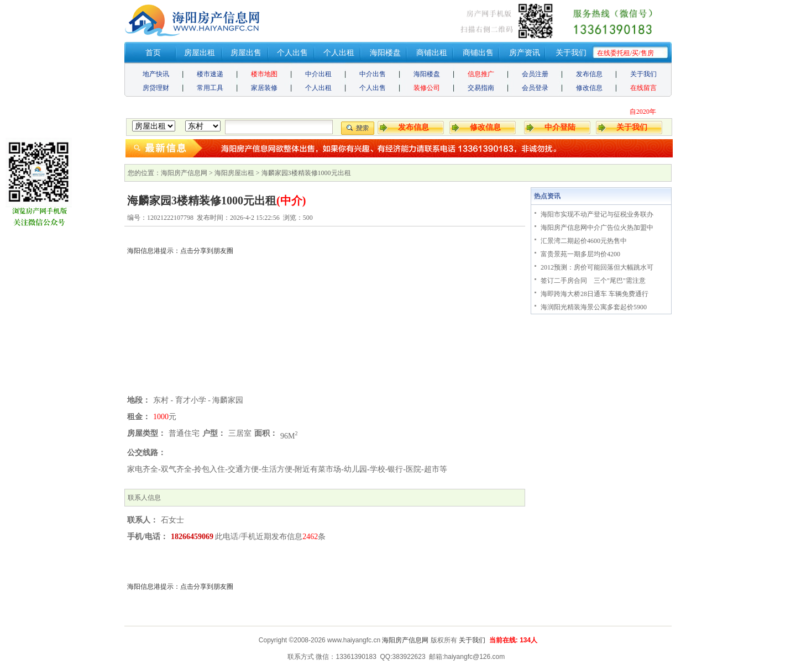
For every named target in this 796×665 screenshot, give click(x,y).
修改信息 (589, 88)
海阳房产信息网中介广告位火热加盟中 (597, 227)
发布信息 (589, 74)
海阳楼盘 (385, 53)
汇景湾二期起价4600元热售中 (584, 241)
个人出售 (292, 53)
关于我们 (571, 53)
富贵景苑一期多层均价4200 (580, 254)
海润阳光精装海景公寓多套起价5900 (594, 307)
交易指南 (481, 88)
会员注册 (535, 74)
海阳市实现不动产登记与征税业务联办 (597, 214)
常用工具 (210, 88)
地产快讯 (156, 74)
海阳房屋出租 (234, 173)
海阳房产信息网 (184, 173)
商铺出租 (431, 53)
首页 (153, 53)
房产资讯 (524, 53)
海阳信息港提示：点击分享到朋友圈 (180, 586)
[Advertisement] (324, 315)
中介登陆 (559, 127)
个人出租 (338, 53)
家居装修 (264, 88)
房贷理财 (156, 88)
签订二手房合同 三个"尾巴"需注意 (593, 280)
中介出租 (318, 74)
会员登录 (535, 88)
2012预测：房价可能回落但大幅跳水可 (597, 267)
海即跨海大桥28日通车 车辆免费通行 (594, 294)
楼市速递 (210, 74)
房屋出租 (199, 53)
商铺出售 (478, 53)
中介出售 (372, 74)
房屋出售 (246, 53)
